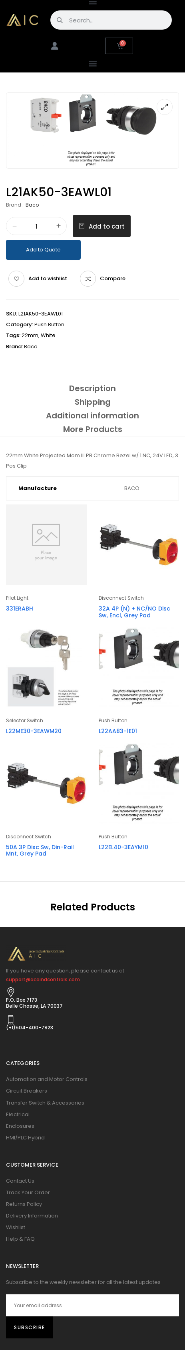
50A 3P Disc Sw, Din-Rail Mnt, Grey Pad (40, 850)
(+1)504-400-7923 (29, 1027)
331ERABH (19, 609)
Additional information (92, 415)
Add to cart (107, 226)
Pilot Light (17, 598)
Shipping (93, 402)
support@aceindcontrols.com (43, 979)
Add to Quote (43, 249)
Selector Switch (24, 720)
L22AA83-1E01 (118, 731)
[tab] (92, 388)
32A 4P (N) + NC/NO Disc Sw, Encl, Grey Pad (134, 612)
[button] (92, 63)
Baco (32, 204)
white (48, 335)
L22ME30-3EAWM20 (34, 731)
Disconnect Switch (121, 598)
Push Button (49, 324)
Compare (112, 278)
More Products (92, 429)
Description (92, 388)
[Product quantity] (36, 226)
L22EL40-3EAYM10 (123, 847)
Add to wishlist (47, 278)
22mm (30, 335)
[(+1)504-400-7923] (11, 1020)
